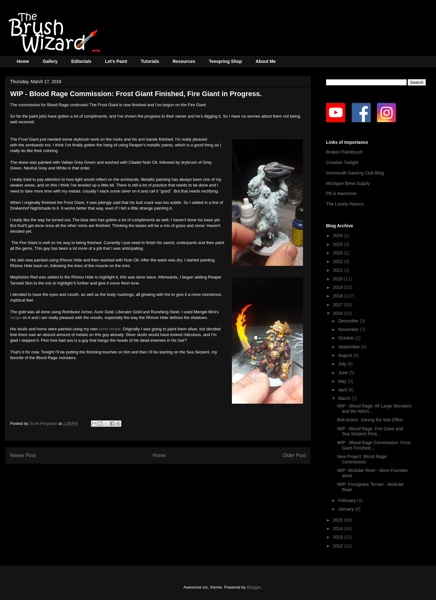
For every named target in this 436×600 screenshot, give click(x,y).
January (346, 508)
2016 (338, 313)
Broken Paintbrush (344, 152)
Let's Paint (116, 61)
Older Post (294, 455)
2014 (338, 528)
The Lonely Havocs (345, 203)
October (346, 337)
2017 (338, 304)
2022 (338, 261)
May (343, 381)
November (349, 329)
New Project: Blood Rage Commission (361, 459)
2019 (338, 287)
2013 (338, 537)
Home (23, 61)
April (343, 389)
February (347, 500)
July (342, 363)
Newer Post (23, 455)
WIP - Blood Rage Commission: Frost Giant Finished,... (373, 445)
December (349, 320)
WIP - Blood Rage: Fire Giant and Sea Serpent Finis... (370, 431)
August (345, 355)
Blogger (254, 587)
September (349, 346)
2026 (338, 235)
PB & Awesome (341, 193)
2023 (338, 252)
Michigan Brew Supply (348, 183)
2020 (338, 278)
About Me (266, 61)
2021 (338, 270)
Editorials (81, 61)
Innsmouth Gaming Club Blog (355, 172)
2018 (338, 295)
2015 (338, 520)
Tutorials (150, 61)
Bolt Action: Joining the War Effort (370, 419)
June (343, 372)
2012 (338, 545)
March (345, 398)
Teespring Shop (225, 61)
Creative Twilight (342, 162)
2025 (338, 244)
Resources (184, 61)
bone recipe (109, 329)
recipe (16, 317)
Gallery (50, 61)
